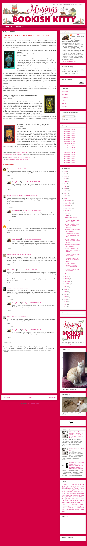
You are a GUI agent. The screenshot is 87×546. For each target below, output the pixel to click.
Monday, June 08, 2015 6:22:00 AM (28, 195)
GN (83, 490)
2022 (65, 181)
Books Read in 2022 (69, 129)
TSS (63, 504)
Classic (82, 486)
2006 (65, 306)
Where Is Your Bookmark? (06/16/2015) (72, 245)
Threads (64, 100)
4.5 (76, 484)
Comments (67, 119)
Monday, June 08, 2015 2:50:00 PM (31, 239)
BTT (68, 486)
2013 (65, 289)
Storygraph (65, 91)
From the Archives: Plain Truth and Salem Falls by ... (72, 235)
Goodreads (65, 94)
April (66, 276)
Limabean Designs (67, 344)
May (66, 274)
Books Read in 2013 (69, 148)
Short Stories (66, 502)
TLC (82, 502)
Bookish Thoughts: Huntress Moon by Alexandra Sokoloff (71, 265)
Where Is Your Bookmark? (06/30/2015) (72, 220)
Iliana (8, 316)
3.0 (67, 484)
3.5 (70, 484)
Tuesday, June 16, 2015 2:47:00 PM (31, 330)
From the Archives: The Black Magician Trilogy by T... (72, 259)
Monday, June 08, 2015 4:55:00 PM (27, 270)
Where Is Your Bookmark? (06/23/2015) (72, 230)
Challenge (76, 486)
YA (65, 511)
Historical (69, 492)
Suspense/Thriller (75, 502)
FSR (72, 488)
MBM (82, 491)
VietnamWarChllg (76, 506)
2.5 (65, 484)
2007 (65, 304)
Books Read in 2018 (69, 137)
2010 (65, 297)
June (66, 215)
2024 (65, 176)
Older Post (52, 398)
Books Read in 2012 (69, 150)
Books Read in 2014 (69, 146)
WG (83, 506)
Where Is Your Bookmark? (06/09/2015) (72, 254)
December (68, 200)
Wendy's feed (19, 154)
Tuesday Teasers (78, 504)
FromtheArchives (19, 159)
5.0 (78, 484)
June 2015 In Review (71, 217)
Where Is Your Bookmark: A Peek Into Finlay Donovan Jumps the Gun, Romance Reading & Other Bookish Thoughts (76, 465)
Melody (9, 288)
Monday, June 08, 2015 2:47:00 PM (31, 210)
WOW (63, 507)
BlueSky (64, 103)
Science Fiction (74, 500)
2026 (65, 171)
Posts (65, 116)
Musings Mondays (67, 495)
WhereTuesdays (80, 507)
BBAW (64, 486)
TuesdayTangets (66, 506)
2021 (65, 183)
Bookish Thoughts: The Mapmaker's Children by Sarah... (72, 250)
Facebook (64, 106)
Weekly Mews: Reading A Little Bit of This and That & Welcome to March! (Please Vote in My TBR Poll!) (76, 435)
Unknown (10, 226)
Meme (64, 493)
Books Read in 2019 (69, 135)
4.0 (73, 484)
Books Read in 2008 (69, 158)
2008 (65, 301)
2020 (65, 186)
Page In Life (73, 496)
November (68, 203)
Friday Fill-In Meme (75, 490)
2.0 (62, 484)
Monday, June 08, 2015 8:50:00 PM (21, 288)
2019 (65, 188)
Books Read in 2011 (69, 152)
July (66, 213)
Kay (8, 168)
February (68, 281)
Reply (8, 175)
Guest (63, 491)
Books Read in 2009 (69, 156)
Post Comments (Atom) (33, 403)
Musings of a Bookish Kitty (21, 152)
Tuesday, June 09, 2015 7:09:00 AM (31, 303)
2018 (65, 191)
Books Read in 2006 (69, 162)
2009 (65, 299)
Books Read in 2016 (69, 141)
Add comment (7, 342)
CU (71, 486)
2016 (65, 196)
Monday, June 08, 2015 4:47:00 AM (19, 168)
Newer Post (6, 398)
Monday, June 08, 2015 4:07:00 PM (21, 254)
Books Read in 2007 (69, 160)
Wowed (77, 509)
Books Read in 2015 (69, 143)
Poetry (79, 496)
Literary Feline (16, 182)
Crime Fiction (66, 488)
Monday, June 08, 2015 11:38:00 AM (22, 226)
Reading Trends (79, 498)
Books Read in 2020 (69, 133)
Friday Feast (65, 490)
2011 (65, 294)
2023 (65, 178)
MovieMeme (80, 493)
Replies (11, 178)
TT (68, 504)
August (67, 210)
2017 (65, 193)
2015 (8, 159)
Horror (75, 491)
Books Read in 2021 (69, 131)
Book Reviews (20, 26)
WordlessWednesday (68, 509)
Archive (82, 484)
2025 (65, 173)
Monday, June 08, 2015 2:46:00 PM (31, 182)
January (67, 283)
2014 (65, 287)
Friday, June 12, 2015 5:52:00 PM (19, 316)
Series (26, 159)
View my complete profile (69, 61)
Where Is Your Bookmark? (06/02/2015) (72, 270)
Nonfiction (81, 495)
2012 (65, 292)
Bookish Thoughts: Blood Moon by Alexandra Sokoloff (72, 225)
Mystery (75, 495)
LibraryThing (65, 97)
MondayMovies (71, 493)
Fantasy (12, 159)
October (67, 205)
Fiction (82, 488)
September (68, 208)
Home (30, 398)
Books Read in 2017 (69, 139)
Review (65, 500)
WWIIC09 (70, 507)
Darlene (9, 254)
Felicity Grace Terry (12, 195)
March (67, 278)
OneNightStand (66, 496)
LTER (79, 491)
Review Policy (9, 26)
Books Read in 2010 (69, 154)
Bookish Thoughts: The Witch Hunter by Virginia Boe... (72, 240)
